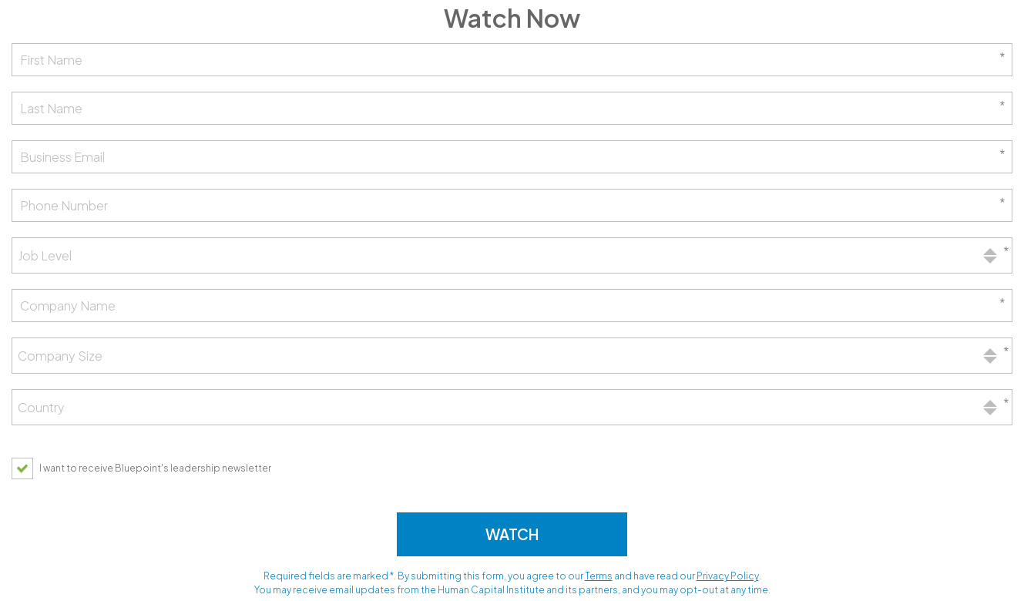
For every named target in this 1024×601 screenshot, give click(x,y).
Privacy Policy (728, 576)
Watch (512, 534)
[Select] (512, 255)
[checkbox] (145, 468)
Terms (599, 576)
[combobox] (512, 255)
